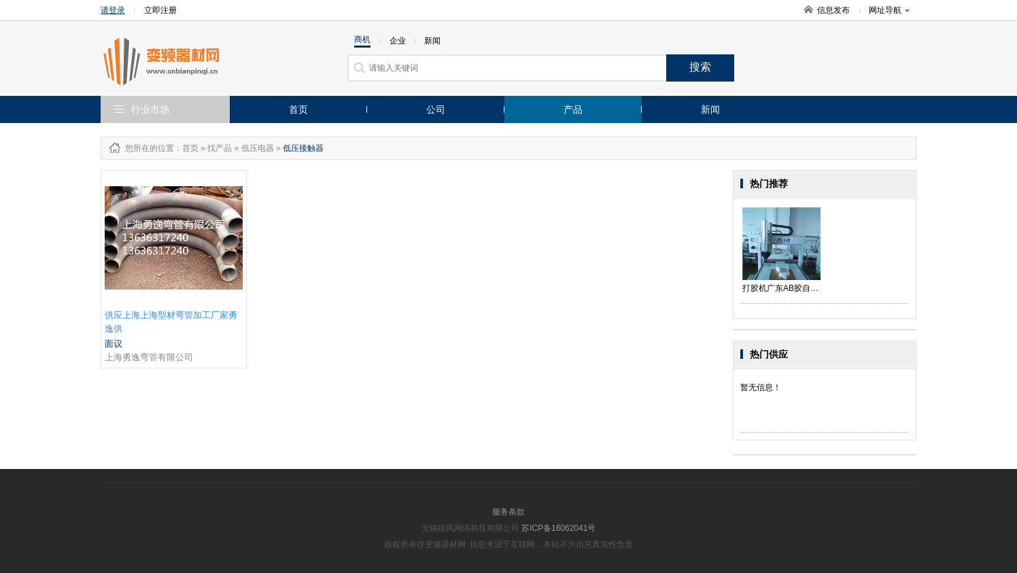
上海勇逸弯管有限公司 (149, 357)
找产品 (219, 148)
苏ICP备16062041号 (558, 528)
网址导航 (889, 10)
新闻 (710, 109)
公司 (435, 109)
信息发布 (833, 10)
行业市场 (150, 109)
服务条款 (508, 512)
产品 (573, 109)
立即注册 (160, 10)
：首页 (186, 148)
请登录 (113, 10)
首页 (298, 109)
